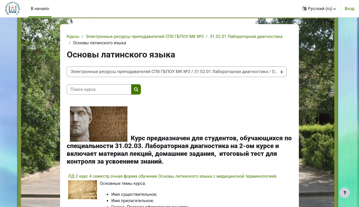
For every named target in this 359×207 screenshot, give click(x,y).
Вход (349, 8)
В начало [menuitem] (40, 8)
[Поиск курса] (99, 90)
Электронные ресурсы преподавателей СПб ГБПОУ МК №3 (146, 36)
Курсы (73, 36)
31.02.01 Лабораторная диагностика (249, 36)
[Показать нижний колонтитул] (344, 192)
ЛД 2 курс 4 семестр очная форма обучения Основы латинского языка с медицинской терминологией (172, 176)
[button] (319, 8)
